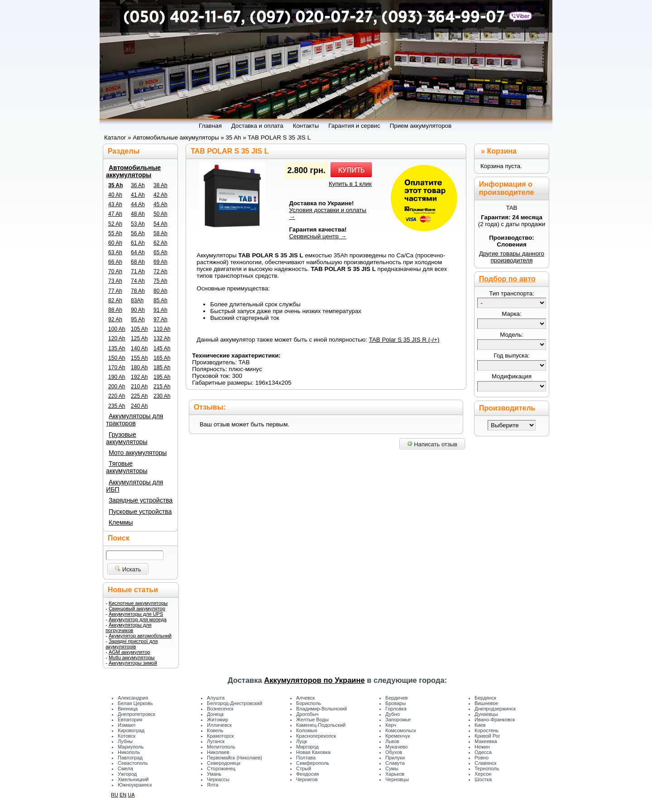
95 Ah (138, 319)
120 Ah (116, 338)
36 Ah (138, 185)
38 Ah (160, 185)
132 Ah (161, 338)
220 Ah (116, 396)
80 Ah (160, 291)
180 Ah (139, 367)
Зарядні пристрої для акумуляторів (131, 643)
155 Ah (139, 358)
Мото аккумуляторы (138, 452)
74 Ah (138, 281)
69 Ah (160, 262)
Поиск (118, 538)
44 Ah (138, 204)
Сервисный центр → (317, 236)
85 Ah (160, 300)
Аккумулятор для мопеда (138, 619)
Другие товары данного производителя (511, 257)
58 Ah (160, 233)
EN (123, 794)
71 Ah (138, 271)
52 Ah (115, 224)
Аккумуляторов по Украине (314, 680)
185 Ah (161, 367)
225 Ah (139, 396)
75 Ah (160, 281)
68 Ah (138, 262)
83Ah (137, 300)
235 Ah (116, 406)
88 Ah (115, 310)
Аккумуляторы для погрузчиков (128, 627)
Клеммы (121, 522)
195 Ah (161, 377)
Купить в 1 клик (350, 183)
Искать (128, 569)
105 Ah (139, 329)
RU (114, 794)
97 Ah (160, 319)
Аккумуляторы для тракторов (134, 419)
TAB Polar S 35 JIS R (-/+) (404, 339)
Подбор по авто (507, 279)
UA (131, 794)
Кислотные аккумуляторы (138, 603)
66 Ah (115, 262)
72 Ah (160, 271)
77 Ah (115, 291)
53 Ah (138, 224)
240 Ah (139, 406)
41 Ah (138, 195)
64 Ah (138, 252)
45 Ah (160, 204)
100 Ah (116, 329)
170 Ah (116, 367)
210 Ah (139, 386)
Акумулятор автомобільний (140, 635)
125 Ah (139, 338)
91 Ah (160, 310)
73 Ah (115, 281)
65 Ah (160, 252)
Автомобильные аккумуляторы (133, 171)
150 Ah (116, 358)
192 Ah (139, 377)
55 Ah (115, 233)
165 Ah (161, 358)
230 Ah (161, 396)
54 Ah (160, 224)
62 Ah (160, 243)
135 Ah (116, 348)
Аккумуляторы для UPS (136, 614)
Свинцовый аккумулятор (137, 608)
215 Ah (161, 386)
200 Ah (116, 386)
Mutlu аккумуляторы (132, 657)
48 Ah (138, 214)
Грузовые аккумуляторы (126, 438)
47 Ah (115, 214)
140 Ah (139, 348)
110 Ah (161, 329)
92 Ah (115, 319)
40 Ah (115, 195)
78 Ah (138, 291)
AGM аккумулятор (129, 652)
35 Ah (115, 185)
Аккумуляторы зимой (133, 663)
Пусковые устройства (140, 511)
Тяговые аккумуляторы (126, 467)
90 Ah (138, 310)
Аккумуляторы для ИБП (134, 485)
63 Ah (115, 252)
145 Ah (161, 348)
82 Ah (115, 300)
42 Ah (160, 195)
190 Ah (116, 377)
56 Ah (138, 233)
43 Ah (115, 204)
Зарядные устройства (141, 500)
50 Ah (160, 214)
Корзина (501, 151)
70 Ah (115, 271)
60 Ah (115, 243)
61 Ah (138, 243)
